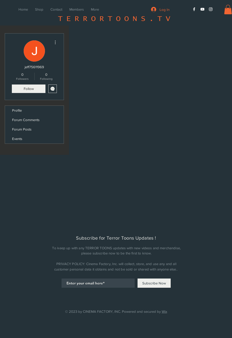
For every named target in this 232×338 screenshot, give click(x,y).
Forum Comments (26, 120)
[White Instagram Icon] (210, 9)
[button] (228, 9)
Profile (17, 110)
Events (17, 139)
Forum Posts (21, 129)
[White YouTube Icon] (202, 9)
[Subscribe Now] (154, 283)
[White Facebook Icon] (194, 9)
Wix (164, 311)
